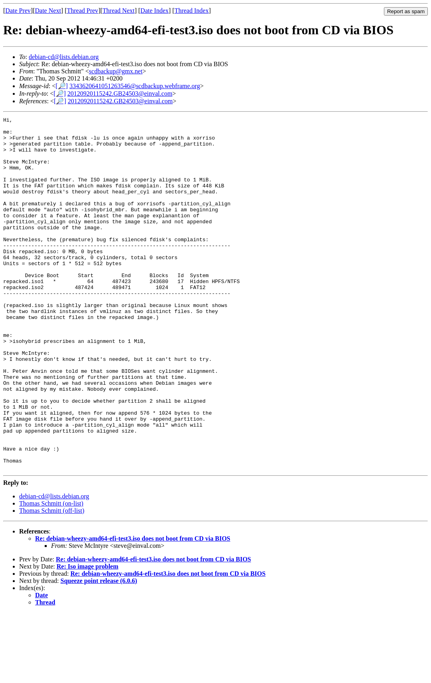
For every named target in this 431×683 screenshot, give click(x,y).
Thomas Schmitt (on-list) (51, 574)
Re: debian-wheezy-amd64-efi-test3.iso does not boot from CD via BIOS (132, 609)
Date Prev (18, 10)
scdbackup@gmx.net (115, 71)
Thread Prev (82, 10)
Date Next (48, 10)
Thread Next (118, 10)
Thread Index (191, 10)
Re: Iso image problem (88, 637)
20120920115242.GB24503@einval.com (119, 93)
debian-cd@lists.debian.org (64, 56)
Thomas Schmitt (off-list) (51, 581)
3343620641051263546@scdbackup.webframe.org (134, 86)
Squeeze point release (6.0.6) (99, 651)
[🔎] (61, 86)
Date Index (154, 10)
